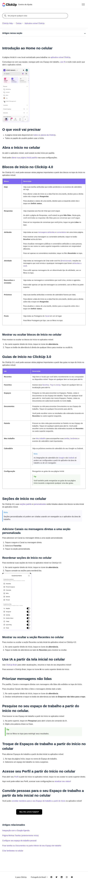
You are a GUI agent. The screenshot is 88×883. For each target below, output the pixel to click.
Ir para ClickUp (21, 877)
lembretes (74, 438)
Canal (47, 316)
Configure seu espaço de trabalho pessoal (19, 841)
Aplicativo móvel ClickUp (34, 23)
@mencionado (65, 261)
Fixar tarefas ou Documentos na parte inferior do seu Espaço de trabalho (31, 846)
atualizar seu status (62, 781)
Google (61, 458)
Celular (19, 23)
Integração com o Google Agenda (15, 830)
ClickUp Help (7, 23)
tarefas (66, 438)
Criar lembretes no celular (12, 851)
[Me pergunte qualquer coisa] (35, 16)
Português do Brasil (39, 877)
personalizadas (40, 504)
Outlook (71, 458)
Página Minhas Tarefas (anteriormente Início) (20, 836)
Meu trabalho (41, 438)
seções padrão (26, 504)
